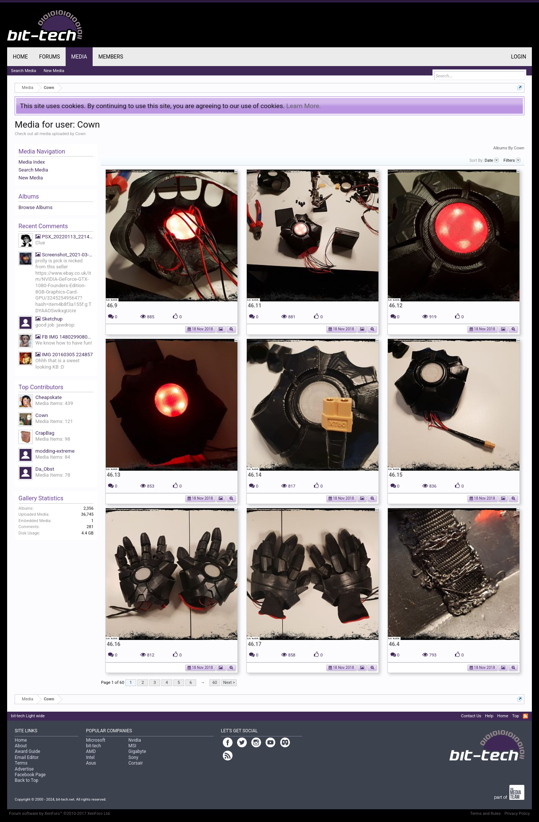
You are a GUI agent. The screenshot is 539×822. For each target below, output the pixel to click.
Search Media (33, 170)
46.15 (395, 475)
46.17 (254, 644)
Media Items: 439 (54, 403)
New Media (30, 178)
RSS (525, 716)
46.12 (395, 306)
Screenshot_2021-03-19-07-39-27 (64, 254)
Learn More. (303, 106)
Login (518, 57)
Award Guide (27, 751)
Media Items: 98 (52, 439)
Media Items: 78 (52, 475)
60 (214, 682)
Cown (41, 415)
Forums (49, 57)
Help (489, 716)
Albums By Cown (508, 148)
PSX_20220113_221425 (64, 236)
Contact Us (471, 716)
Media (79, 57)
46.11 (254, 306)
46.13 (113, 475)
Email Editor (27, 757)
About (21, 745)
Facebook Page (30, 774)
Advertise (24, 769)
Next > (229, 682)
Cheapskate (48, 397)
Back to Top (26, 780)
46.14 (254, 475)
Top (515, 716)
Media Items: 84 (52, 457)
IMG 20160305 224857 (64, 354)
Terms (21, 763)
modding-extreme (54, 451)
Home (20, 57)
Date (492, 160)
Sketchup (48, 319)
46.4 (394, 644)
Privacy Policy (517, 813)
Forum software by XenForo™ (60, 813)
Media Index (31, 162)
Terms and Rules (485, 813)
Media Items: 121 (54, 421)
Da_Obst (44, 469)
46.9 (112, 306)
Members (110, 57)
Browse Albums (35, 207)
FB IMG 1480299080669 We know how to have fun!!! (64, 337)
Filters (511, 160)
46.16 (113, 644)
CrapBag (44, 433)
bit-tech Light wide (28, 716)
